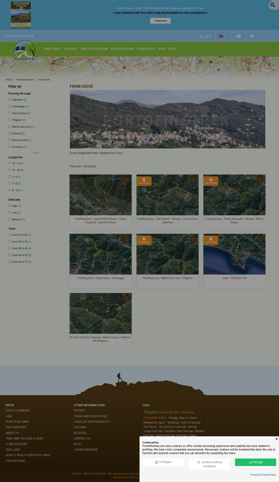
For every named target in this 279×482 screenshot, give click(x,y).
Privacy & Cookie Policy (263, 474)
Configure (162, 462)
